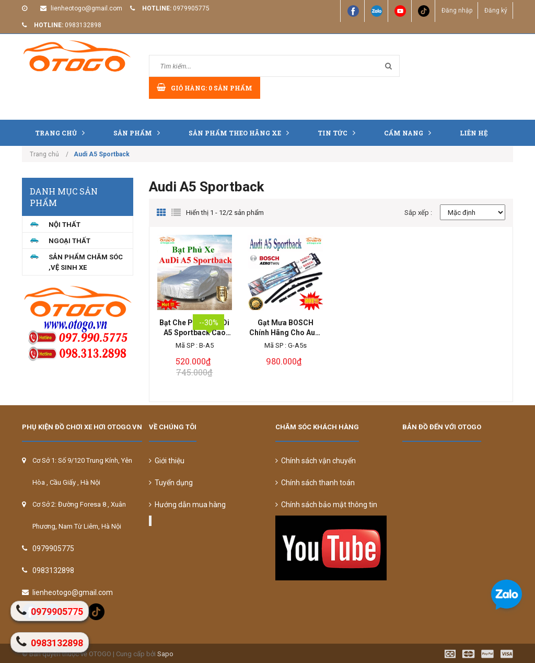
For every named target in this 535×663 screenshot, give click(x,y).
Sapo (165, 654)
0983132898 (83, 25)
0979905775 (191, 8)
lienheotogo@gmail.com (86, 8)
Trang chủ (62, 132)
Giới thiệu (166, 460)
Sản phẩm (139, 132)
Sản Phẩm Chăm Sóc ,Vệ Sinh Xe (86, 262)
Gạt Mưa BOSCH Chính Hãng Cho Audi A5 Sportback (285, 328)
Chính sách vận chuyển (315, 460)
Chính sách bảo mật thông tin (326, 504)
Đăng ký (495, 10)
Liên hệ (474, 133)
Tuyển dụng (171, 482)
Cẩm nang (410, 132)
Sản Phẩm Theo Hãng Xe (241, 132)
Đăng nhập (456, 10)
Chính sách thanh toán (315, 482)
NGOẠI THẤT (69, 241)
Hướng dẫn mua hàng (187, 504)
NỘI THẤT (64, 224)
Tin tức (339, 132)
